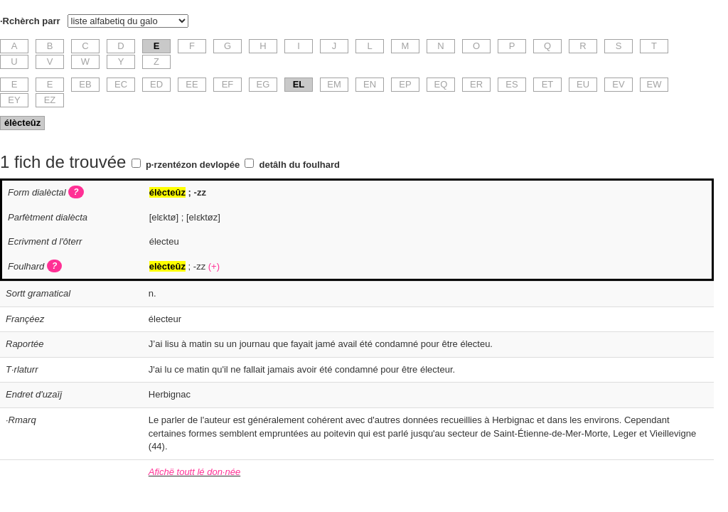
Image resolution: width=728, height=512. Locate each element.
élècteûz (22, 122)
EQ (441, 84)
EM (334, 84)
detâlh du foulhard (299, 164)
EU (583, 84)
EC (120, 84)
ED (156, 84)
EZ (50, 100)
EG (263, 84)
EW (654, 84)
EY (14, 100)
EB (85, 84)
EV (618, 84)
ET (548, 84)
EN (369, 84)
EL (299, 84)
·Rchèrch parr (30, 21)
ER (476, 84)
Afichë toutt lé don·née (194, 471)
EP (405, 84)
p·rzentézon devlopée (193, 164)
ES (511, 84)
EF (228, 84)
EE (192, 84)
